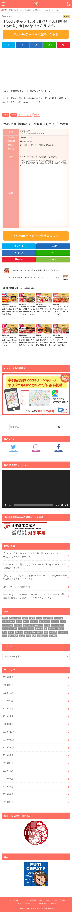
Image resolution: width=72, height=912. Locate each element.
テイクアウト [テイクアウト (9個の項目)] (8, 625)
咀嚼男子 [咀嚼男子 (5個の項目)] (60, 629)
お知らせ (17, 900)
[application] (36, 488)
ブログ (48, 900)
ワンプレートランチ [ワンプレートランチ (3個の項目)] (26, 629)
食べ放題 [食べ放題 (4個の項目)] (53, 636)
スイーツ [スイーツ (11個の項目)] (55, 621)
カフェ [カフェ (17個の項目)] (19, 621)
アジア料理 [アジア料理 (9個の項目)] (48, 618)
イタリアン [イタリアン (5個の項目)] (58, 618)
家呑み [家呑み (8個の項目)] (32, 632)
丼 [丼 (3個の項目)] (45, 629)
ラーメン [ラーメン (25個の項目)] (13, 629)
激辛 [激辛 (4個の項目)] (10, 636)
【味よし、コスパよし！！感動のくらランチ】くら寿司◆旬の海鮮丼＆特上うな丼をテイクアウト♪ (35, 577)
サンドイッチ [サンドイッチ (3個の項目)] (44, 621)
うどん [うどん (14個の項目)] (25, 618)
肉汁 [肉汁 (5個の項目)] (28, 636)
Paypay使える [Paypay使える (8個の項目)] (15, 618)
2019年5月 (8, 786)
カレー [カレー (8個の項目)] (26, 621)
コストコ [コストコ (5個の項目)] (34, 621)
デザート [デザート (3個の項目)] (18, 625)
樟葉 (14, 115)
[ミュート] (62, 504)
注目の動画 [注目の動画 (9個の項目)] (63, 632)
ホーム (8, 900)
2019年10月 (8, 747)
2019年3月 (8, 802)
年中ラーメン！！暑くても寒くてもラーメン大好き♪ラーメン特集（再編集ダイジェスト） (34, 566)
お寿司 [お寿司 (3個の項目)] (32, 618)
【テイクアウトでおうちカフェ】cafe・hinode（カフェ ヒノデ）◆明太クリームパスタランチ (34, 555)
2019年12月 (8, 732)
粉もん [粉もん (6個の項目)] (22, 636)
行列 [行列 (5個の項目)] (34, 636)
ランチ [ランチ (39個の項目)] (5, 629)
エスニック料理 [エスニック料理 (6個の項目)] (8, 621)
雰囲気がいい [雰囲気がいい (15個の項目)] (43, 636)
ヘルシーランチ (26, 115)
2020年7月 (8, 677)
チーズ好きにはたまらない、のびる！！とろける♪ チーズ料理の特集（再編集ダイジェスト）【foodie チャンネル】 (34, 596)
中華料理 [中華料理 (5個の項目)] (39, 629)
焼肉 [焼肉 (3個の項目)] (15, 636)
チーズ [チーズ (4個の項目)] (62, 621)
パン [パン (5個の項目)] (53, 625)
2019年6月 (8, 778)
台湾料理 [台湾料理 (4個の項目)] (51, 629)
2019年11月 (8, 739)
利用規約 (53, 903)
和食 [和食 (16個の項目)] (4, 632)
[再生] (5, 504)
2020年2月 (8, 716)
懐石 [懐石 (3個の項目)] (46, 632)
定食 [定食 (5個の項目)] (26, 632)
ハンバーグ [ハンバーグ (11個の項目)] (38, 625)
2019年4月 (8, 794)
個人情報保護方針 (40, 903)
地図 (55, 900)
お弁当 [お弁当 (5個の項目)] (39, 618)
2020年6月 (8, 685)
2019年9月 (8, 755)
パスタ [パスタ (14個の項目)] (47, 625)
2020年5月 (8, 693)
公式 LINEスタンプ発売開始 (16, 586)
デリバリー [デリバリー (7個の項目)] (28, 625)
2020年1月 (8, 724)
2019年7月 (8, 770)
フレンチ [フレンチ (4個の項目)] (60, 625)
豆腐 (37, 115)
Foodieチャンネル (34, 908)
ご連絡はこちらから (23, 903)
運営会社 (63, 900)
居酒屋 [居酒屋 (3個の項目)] (39, 632)
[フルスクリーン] (66, 504)
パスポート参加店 (29, 900)
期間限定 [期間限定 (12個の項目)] (53, 632)
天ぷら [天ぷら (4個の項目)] (11, 632)
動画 (6, 115)
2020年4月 (8, 700)
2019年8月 (8, 763)
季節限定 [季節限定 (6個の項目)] (19, 632)
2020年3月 (8, 708)
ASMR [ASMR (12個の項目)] (5, 618)
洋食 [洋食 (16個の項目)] (4, 636)
